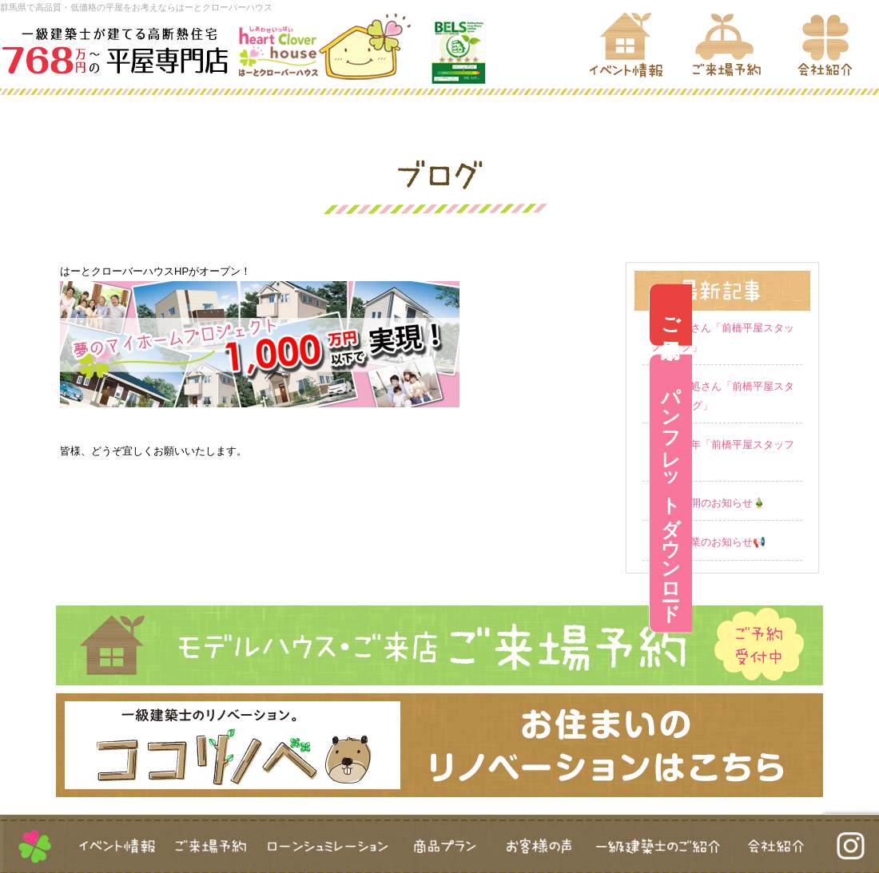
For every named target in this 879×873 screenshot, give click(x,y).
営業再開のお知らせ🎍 (712, 503)
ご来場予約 (858, 315)
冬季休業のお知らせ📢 (712, 542)
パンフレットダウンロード (858, 494)
